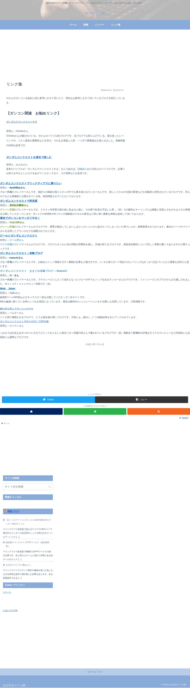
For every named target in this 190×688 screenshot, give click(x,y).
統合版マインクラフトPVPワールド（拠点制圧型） (28, 544)
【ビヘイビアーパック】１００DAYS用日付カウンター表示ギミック (28, 522)
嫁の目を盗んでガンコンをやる (16, 308)
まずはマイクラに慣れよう (18, 565)
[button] (49, 486)
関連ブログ (13, 511)
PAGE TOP (95, 672)
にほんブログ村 (10, 610)
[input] (28, 486)
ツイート (7, 592)
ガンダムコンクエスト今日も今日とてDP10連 (24, 321)
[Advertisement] (95, 54)
